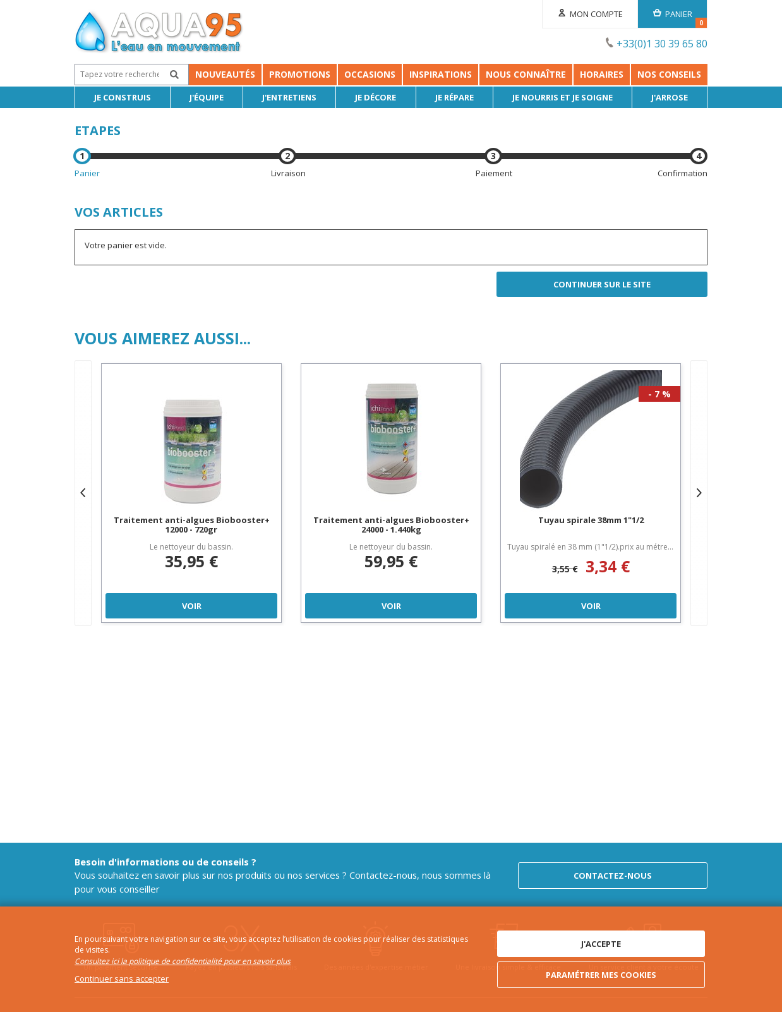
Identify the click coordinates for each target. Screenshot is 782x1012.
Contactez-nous (613, 875)
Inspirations (440, 74)
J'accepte (601, 943)
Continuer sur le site (602, 284)
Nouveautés (111, 74)
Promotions (185, 74)
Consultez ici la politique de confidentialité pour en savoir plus (183, 961)
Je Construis (122, 97)
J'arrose (669, 97)
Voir (192, 605)
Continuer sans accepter (122, 978)
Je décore (375, 97)
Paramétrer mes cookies (601, 974)
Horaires (601, 74)
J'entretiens (289, 97)
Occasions (255, 74)
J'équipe (206, 97)
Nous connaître (526, 74)
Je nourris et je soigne (562, 97)
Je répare (454, 97)
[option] (191, 493)
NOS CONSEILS (669, 74)
